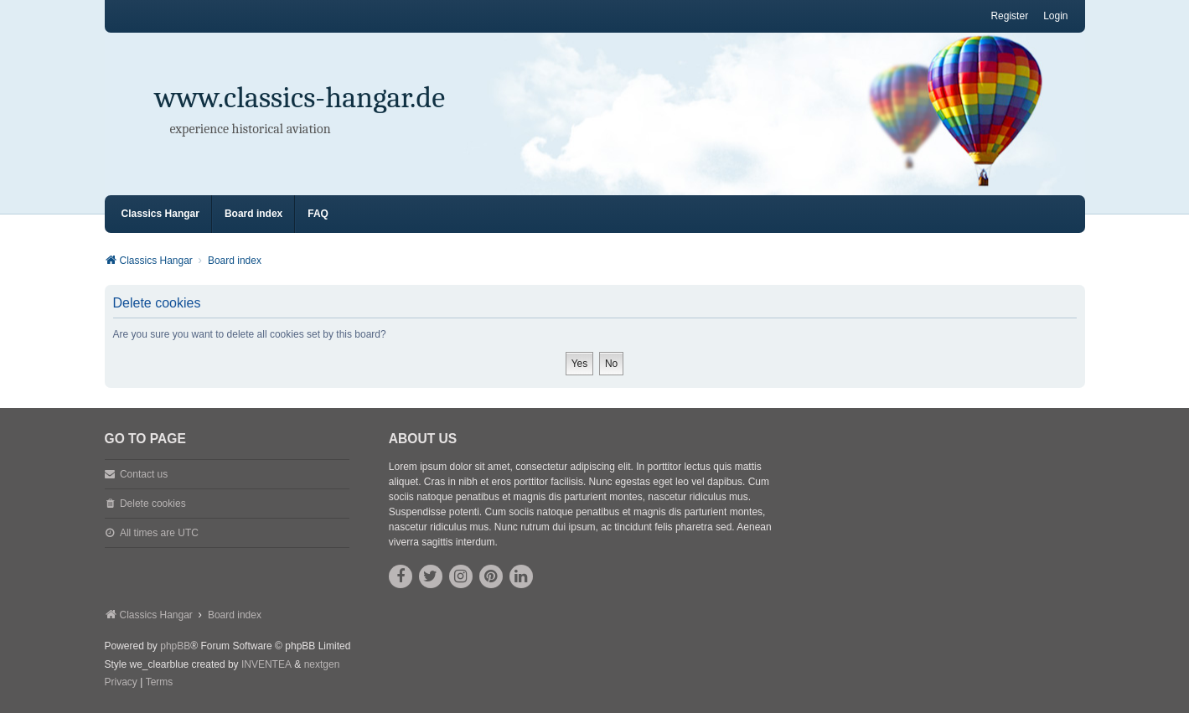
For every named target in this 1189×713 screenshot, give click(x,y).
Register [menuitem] (1009, 16)
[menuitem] (121, 683)
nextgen (322, 664)
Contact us (144, 474)
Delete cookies (153, 503)
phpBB (175, 646)
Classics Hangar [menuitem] (160, 214)
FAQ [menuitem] (318, 214)
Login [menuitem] (1055, 16)
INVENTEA (266, 664)
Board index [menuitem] (253, 214)
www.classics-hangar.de (300, 97)
